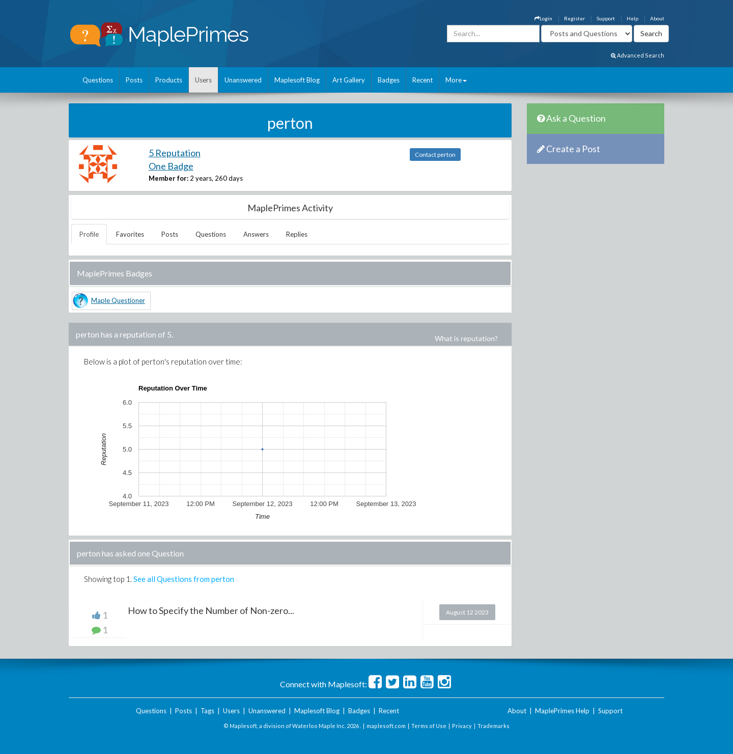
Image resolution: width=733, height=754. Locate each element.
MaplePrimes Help (562, 711)
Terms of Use (428, 725)
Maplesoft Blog (297, 80)
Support (606, 18)
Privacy (462, 725)
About (657, 18)
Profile (89, 234)
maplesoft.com (386, 725)
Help (632, 18)
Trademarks (493, 725)
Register (574, 18)
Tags (207, 711)
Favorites (130, 234)
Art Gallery (348, 80)
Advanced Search (637, 55)
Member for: (168, 178)
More (456, 80)
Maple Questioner (118, 300)
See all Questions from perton (183, 578)
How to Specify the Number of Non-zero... (211, 610)
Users (203, 80)
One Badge (171, 166)
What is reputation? (466, 338)
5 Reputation (175, 152)
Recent (422, 80)
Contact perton (435, 154)
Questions (97, 80)
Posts (134, 80)
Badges (389, 80)
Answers (256, 234)
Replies (296, 234)
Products (168, 80)
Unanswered (243, 80)
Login (543, 18)
